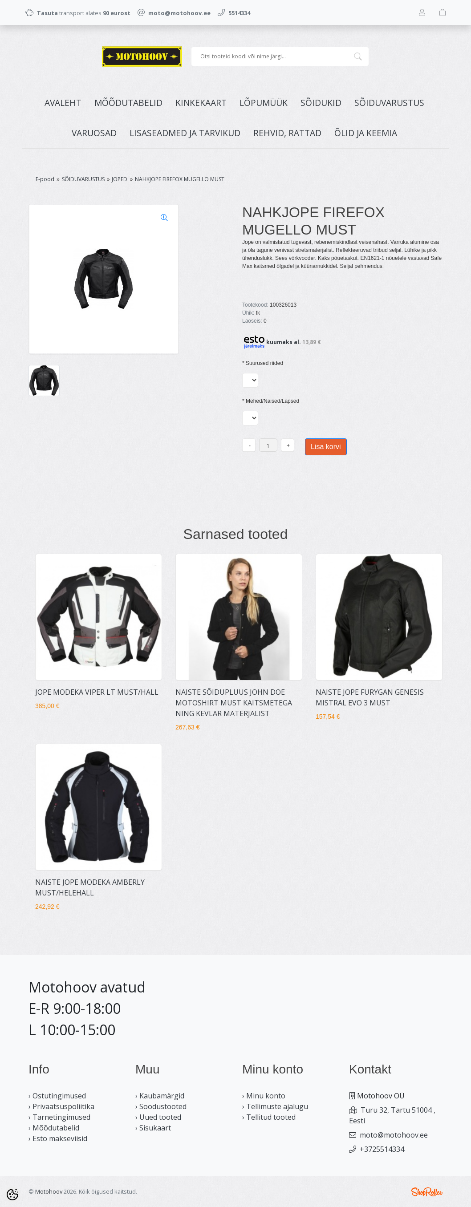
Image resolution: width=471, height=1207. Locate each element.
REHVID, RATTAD (287, 133)
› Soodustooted (161, 1106)
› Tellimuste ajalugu (275, 1106)
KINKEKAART (201, 103)
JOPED (119, 179)
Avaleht (63, 103)
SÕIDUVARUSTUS (389, 103)
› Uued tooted (158, 1117)
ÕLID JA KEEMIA (365, 133)
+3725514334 (382, 1149)
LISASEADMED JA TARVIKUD (185, 133)
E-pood (45, 179)
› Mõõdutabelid (53, 1128)
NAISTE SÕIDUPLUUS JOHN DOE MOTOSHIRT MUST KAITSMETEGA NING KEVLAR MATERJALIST (233, 702)
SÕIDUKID (320, 103)
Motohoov (48, 1191)
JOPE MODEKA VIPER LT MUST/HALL (96, 692)
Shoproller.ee (427, 1191)
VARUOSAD (94, 133)
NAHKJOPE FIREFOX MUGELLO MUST (179, 179)
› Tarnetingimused (59, 1117)
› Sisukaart (153, 1128)
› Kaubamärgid (159, 1096)
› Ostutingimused (57, 1096)
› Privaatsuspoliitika (61, 1106)
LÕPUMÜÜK (264, 103)
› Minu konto (263, 1096)
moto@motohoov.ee (394, 1135)
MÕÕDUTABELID (128, 103)
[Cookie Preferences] (12, 1195)
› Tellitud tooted (269, 1117)
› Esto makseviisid (57, 1138)
